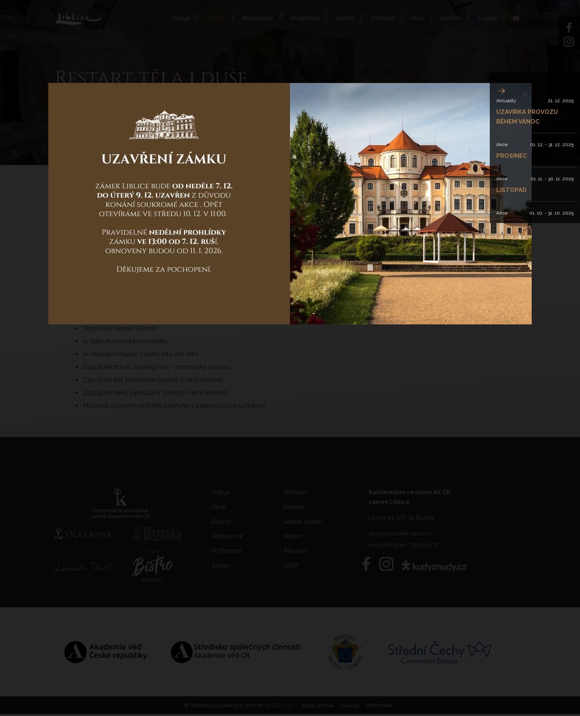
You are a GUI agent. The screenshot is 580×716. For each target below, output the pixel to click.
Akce (502, 144)
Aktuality (506, 100)
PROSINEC (512, 155)
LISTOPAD (512, 190)
